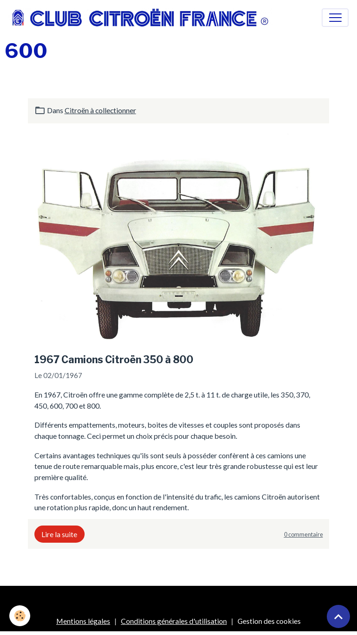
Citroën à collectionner (100, 110)
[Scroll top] (338, 616)
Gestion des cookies (269, 620)
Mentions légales (83, 620)
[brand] (142, 17)
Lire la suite (59, 534)
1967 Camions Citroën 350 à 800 (113, 359)
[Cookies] (19, 615)
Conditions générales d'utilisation (174, 620)
